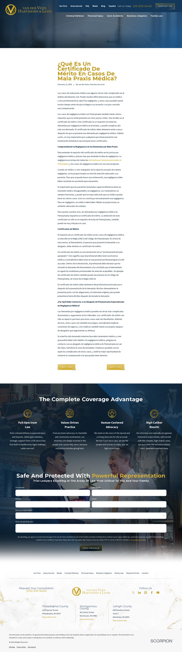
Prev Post (66, 367)
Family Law (119, 573)
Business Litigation (104, 573)
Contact (145, 573)
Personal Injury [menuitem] (95, 16)
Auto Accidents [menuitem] (115, 16)
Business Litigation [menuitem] (137, 16)
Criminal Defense (72, 573)
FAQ (87, 6)
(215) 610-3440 (36, 590)
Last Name (96, 487)
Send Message (91, 548)
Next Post (115, 367)
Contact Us (165, 6)
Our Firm (63, 6)
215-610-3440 (142, 6)
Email (94, 499)
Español (112, 6)
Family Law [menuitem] (157, 16)
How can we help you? (24, 522)
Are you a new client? (24, 510)
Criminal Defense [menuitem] (75, 16)
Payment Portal (132, 573)
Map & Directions (49, 617)
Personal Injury (87, 573)
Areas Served (76, 6)
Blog (103, 6)
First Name (19, 487)
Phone (18, 499)
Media (95, 6)
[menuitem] (12, 647)
